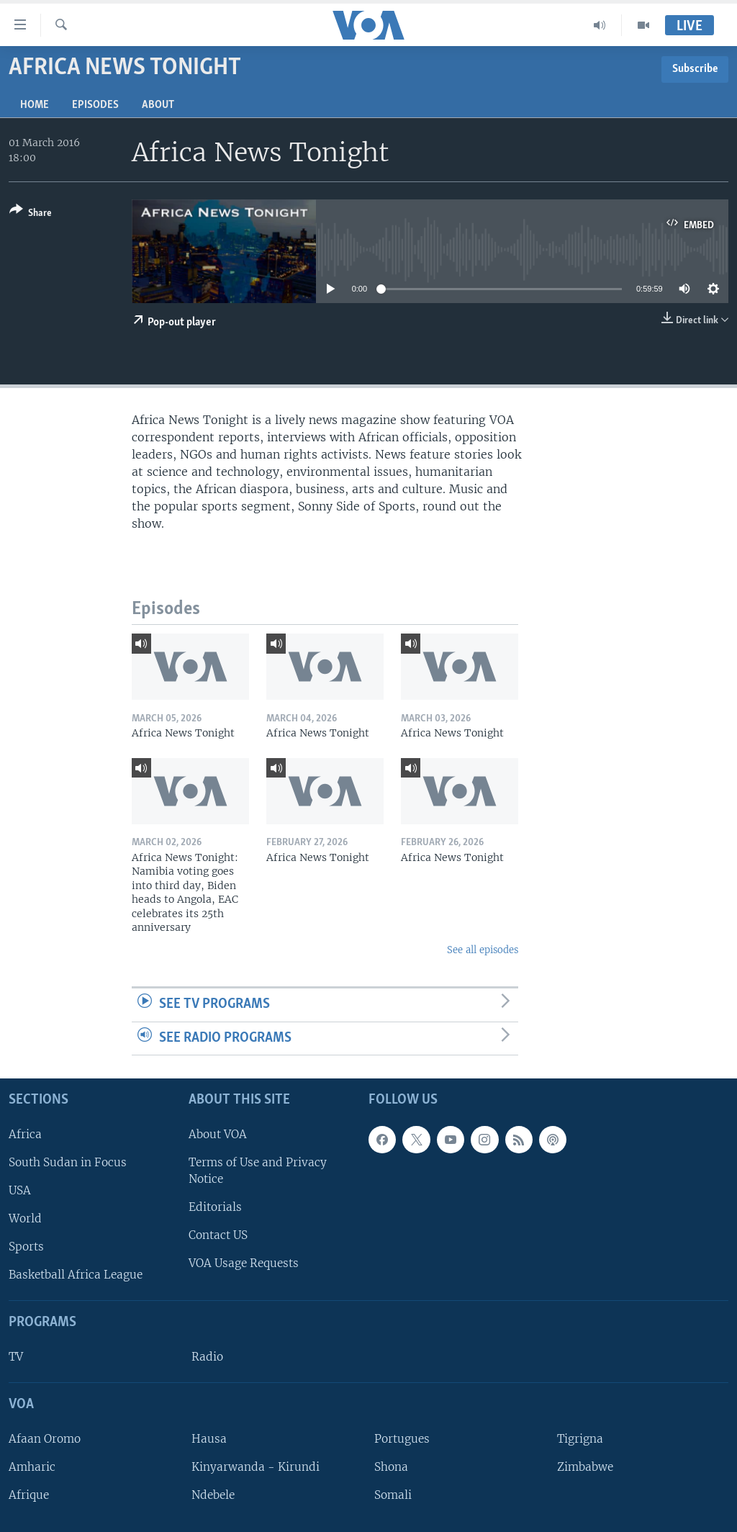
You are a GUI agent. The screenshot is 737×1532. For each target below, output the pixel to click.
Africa (25, 1134)
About (158, 105)
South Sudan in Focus (68, 1162)
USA (20, 1190)
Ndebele (213, 1495)
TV (16, 1357)
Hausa (209, 1439)
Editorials (215, 1207)
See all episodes (482, 950)
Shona (391, 1467)
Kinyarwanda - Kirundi (255, 1467)
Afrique (29, 1495)
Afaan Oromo (45, 1439)
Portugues (402, 1439)
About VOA (218, 1134)
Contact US (218, 1235)
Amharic (32, 1467)
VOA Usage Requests (244, 1264)
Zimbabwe (585, 1467)
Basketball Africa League (76, 1275)
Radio (207, 1357)
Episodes (95, 105)
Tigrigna (580, 1439)
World (25, 1218)
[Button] (30, 214)
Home (34, 105)
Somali (393, 1495)
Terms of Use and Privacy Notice (258, 1170)
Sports (26, 1246)
